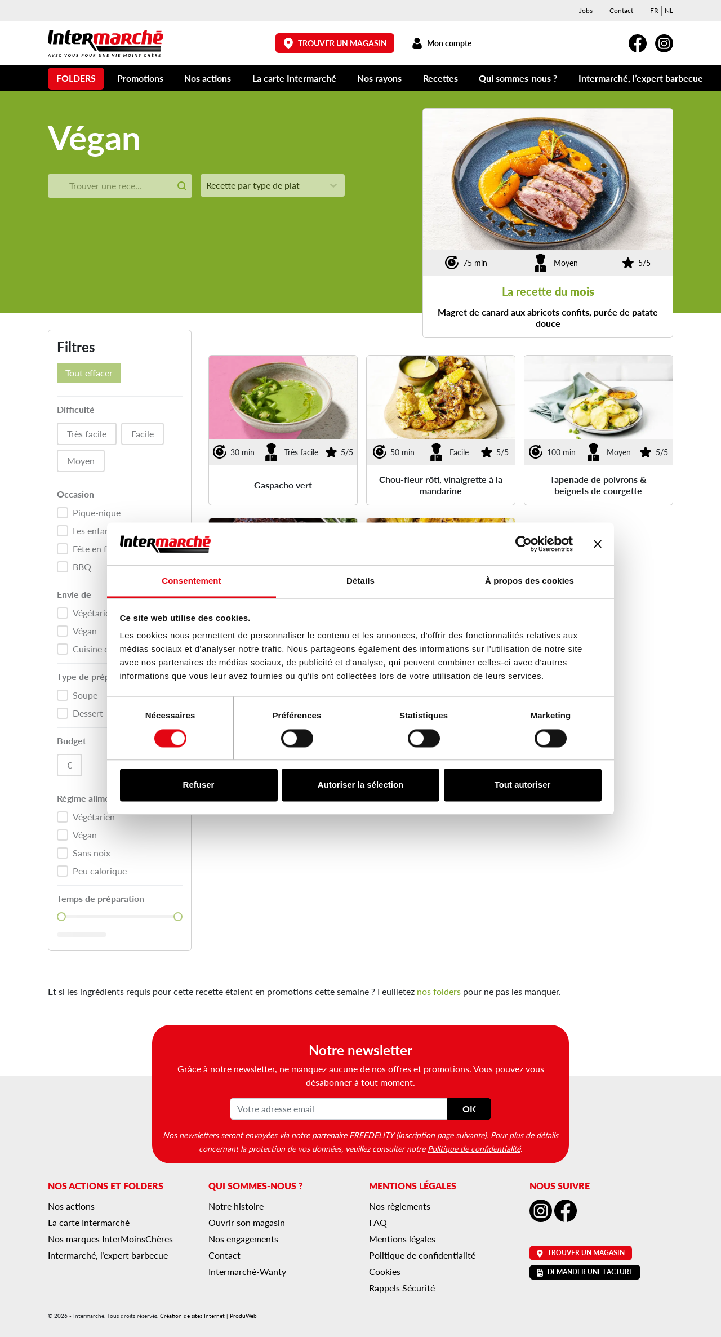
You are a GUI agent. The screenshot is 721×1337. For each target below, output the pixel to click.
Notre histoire (236, 1206)
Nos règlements (399, 1206)
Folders (76, 78)
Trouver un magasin (335, 43)
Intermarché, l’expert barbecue (640, 78)
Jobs (586, 10)
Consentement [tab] (191, 581)
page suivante (460, 1134)
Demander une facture (585, 1272)
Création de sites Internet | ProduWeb (208, 1315)
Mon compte (441, 43)
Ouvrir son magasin (246, 1222)
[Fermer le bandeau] (598, 544)
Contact (621, 10)
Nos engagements (243, 1238)
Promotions (140, 78)
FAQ (378, 1222)
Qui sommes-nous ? (518, 78)
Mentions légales (402, 1238)
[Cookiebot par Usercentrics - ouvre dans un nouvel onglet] (523, 543)
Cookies (384, 1271)
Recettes (440, 78)
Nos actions (207, 78)
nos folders (439, 991)
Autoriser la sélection (361, 785)
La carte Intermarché (294, 78)
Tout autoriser (523, 785)
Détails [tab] (360, 581)
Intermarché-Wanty (247, 1271)
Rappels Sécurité (402, 1287)
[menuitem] (654, 11)
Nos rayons (379, 78)
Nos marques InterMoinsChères (110, 1238)
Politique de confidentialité (474, 1148)
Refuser (199, 785)
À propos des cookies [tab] (529, 581)
